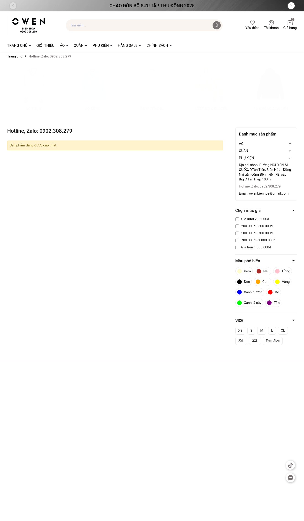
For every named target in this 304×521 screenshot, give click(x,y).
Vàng (282, 281)
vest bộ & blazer (211, 113)
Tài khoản (271, 25)
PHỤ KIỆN (101, 45)
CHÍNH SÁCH (157, 45)
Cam (263, 281)
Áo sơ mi (93, 113)
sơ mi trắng (151, 113)
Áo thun (33, 113)
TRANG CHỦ (17, 45)
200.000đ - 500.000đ (254, 226)
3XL (255, 341)
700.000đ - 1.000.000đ (255, 240)
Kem (244, 271)
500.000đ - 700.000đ (254, 233)
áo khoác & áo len (270, 113)
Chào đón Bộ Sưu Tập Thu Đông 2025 (152, 5)
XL (283, 330)
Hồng (282, 271)
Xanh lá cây (249, 302)
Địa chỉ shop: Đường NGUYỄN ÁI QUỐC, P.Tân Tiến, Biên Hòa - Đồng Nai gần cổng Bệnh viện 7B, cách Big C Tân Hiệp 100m (265, 172)
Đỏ (273, 292)
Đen (243, 281)
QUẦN (79, 45)
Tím (273, 302)
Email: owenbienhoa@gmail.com (264, 193)
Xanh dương (249, 292)
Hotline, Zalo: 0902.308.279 (260, 186)
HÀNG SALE (128, 45)
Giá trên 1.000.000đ (253, 247)
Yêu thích (252, 25)
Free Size (273, 341)
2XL (241, 341)
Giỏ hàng (290, 25)
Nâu (263, 271)
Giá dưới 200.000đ (252, 219)
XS (240, 330)
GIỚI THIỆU (45, 45)
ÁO (62, 45)
